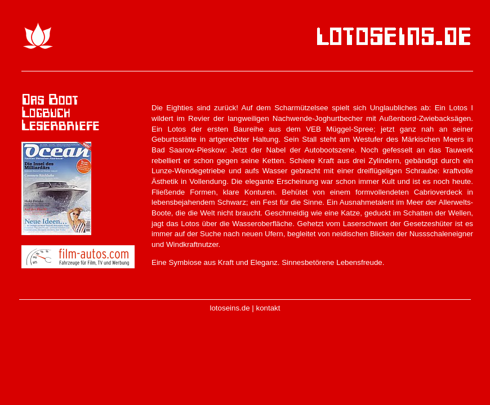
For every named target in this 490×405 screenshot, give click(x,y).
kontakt (268, 308)
